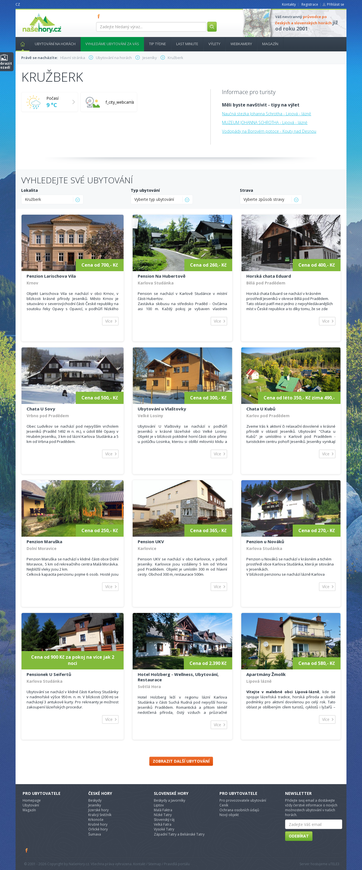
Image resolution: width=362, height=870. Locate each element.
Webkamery (241, 43)
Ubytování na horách (55, 43)
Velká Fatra (162, 824)
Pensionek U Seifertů (49, 674)
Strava (246, 190)
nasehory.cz (32, 13)
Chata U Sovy (41, 409)
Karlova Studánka (156, 283)
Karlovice (147, 548)
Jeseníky (94, 805)
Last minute (187, 43)
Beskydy (95, 800)
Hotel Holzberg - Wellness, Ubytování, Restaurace (178, 676)
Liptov (159, 805)
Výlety (214, 43)
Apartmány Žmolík (266, 674)
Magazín (270, 43)
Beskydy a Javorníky (169, 800)
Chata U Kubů (260, 409)
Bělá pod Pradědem (265, 283)
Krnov (32, 283)
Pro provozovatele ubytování (242, 800)
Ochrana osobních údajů (239, 810)
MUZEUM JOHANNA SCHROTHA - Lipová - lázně (264, 122)
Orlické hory (98, 829)
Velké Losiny (150, 415)
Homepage (32, 800)
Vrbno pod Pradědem (48, 415)
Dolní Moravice (42, 548)
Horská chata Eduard (268, 276)
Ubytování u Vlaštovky (162, 409)
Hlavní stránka (20, 43)
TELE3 (334, 864)
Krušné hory (97, 824)
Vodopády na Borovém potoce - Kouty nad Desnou (269, 131)
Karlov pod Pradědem (268, 415)
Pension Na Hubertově (162, 276)
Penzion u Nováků (265, 541)
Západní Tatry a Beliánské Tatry (179, 834)
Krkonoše (96, 819)
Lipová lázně (259, 681)
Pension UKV (151, 541)
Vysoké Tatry (164, 829)
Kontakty (289, 4)
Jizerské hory (98, 810)
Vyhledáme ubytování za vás (112, 43)
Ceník (223, 805)
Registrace (309, 4)
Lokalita (29, 190)
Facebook (26, 850)
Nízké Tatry (163, 814)
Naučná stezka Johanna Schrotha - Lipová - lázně (266, 113)
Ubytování (31, 805)
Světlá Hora (149, 686)
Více (109, 321)
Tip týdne (157, 43)
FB (100, 16)
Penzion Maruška (44, 541)
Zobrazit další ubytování (181, 761)
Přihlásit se (335, 4)
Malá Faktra (163, 810)
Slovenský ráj (164, 819)
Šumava (94, 834)
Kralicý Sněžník (99, 814)
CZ (18, 4)
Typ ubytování (145, 190)
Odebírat (299, 836)
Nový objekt (229, 814)
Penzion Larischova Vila (51, 276)
